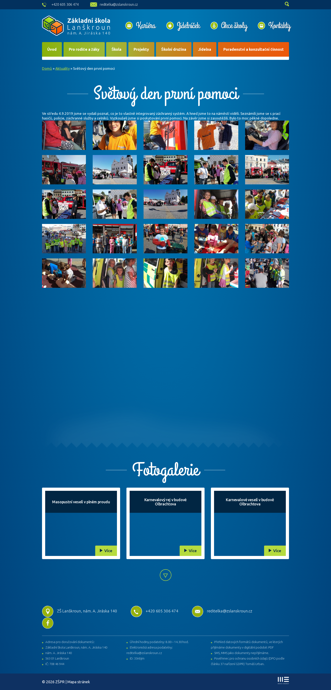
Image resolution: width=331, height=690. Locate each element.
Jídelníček (188, 25)
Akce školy (234, 25)
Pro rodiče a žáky (84, 49)
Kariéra (145, 25)
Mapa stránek (78, 682)
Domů (47, 68)
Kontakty (279, 25)
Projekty (141, 49)
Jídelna (204, 49)
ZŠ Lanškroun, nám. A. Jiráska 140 (79, 611)
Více (108, 550)
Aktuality (62, 68)
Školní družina (173, 49)
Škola (116, 49)
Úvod (52, 49)
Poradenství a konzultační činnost (253, 49)
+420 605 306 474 (65, 4)
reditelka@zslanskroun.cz (119, 4)
